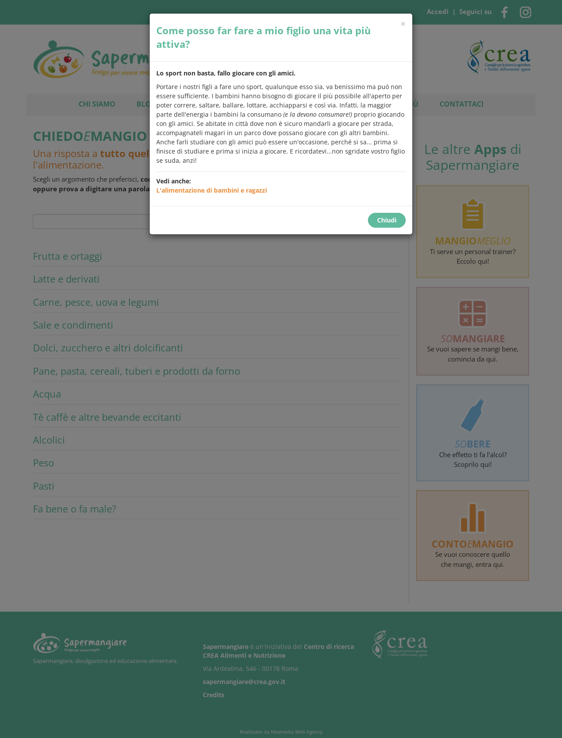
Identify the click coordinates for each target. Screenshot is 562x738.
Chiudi (386, 220)
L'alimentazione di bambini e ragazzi (211, 190)
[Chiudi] (403, 24)
